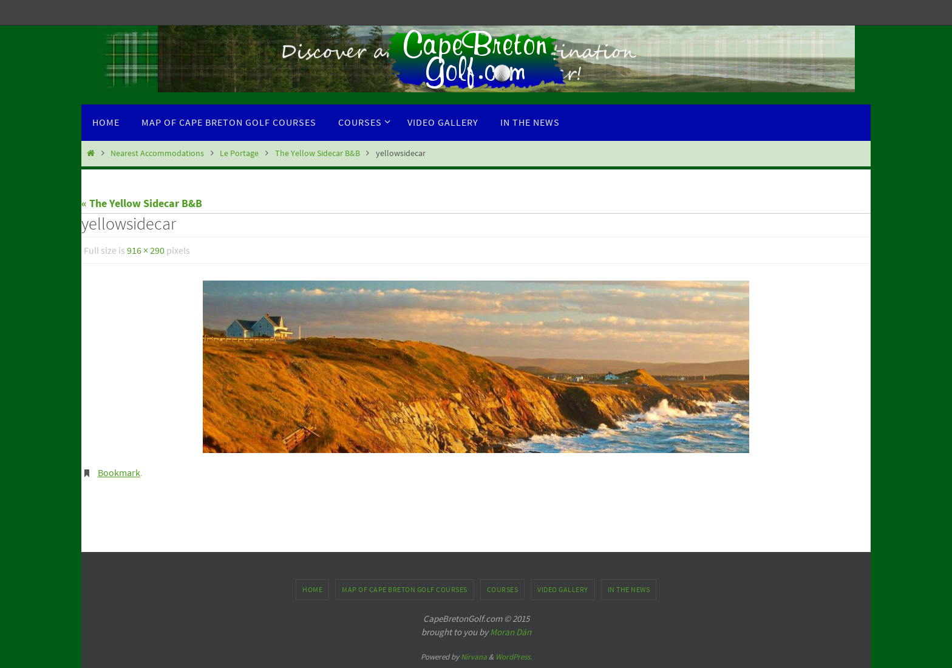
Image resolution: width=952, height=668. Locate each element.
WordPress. (513, 657)
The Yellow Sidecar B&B (317, 153)
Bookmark (119, 472)
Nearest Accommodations (157, 153)
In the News (629, 589)
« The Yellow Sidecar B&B (141, 203)
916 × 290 (146, 250)
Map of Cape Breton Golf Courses (404, 589)
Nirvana (474, 657)
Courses (502, 589)
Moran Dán (510, 632)
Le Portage (239, 153)
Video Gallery (562, 589)
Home (312, 589)
